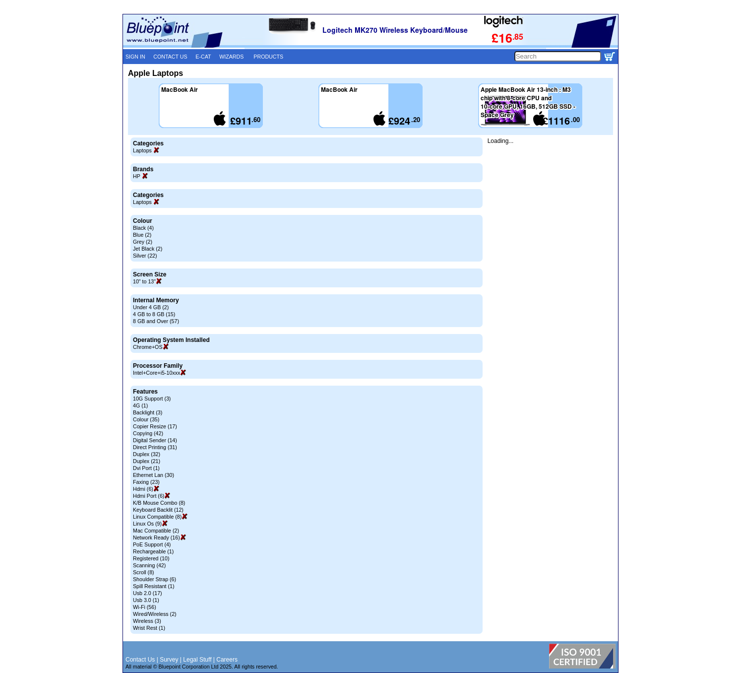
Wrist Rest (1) (149, 628)
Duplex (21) (146, 461)
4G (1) (140, 405)
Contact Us (140, 659)
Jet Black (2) (147, 249)
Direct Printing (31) (155, 447)
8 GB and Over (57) (156, 321)
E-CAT (203, 57)
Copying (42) (148, 433)
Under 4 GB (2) (151, 307)
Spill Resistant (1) (154, 586)
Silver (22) (145, 256)
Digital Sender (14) (155, 440)
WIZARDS (231, 57)
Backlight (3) (147, 412)
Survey (169, 659)
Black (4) (143, 228)
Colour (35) (146, 419)
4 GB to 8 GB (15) (154, 314)
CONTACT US (170, 57)
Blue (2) (142, 235)
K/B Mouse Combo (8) (159, 503)
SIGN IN (135, 57)
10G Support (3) (152, 399)
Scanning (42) (149, 565)
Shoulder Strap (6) (154, 579)
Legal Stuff (197, 659)
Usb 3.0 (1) (146, 600)
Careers (227, 659)
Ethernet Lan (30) (153, 475)
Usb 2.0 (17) (147, 593)
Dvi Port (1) (146, 468)
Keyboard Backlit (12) (158, 510)
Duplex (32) (146, 454)
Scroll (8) (143, 572)
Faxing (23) (146, 482)
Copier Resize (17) (155, 426)
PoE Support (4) (152, 544)
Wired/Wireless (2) (155, 614)
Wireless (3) (147, 621)
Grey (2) (142, 242)
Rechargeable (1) (153, 551)
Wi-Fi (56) (144, 607)
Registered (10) (151, 558)
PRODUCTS (268, 57)
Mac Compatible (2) (156, 531)
